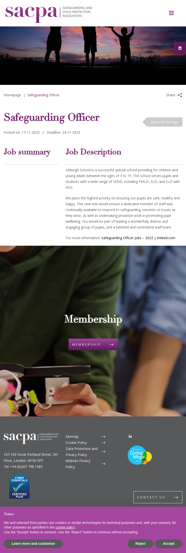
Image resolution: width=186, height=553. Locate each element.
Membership (86, 344)
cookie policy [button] (65, 527)
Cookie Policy (76, 442)
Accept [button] (168, 543)
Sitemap (72, 436)
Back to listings (164, 122)
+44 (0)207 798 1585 (26, 466)
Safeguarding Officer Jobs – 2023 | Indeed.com (138, 238)
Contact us (151, 497)
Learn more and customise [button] (33, 543)
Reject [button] (140, 543)
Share (170, 95)
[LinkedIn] (130, 436)
